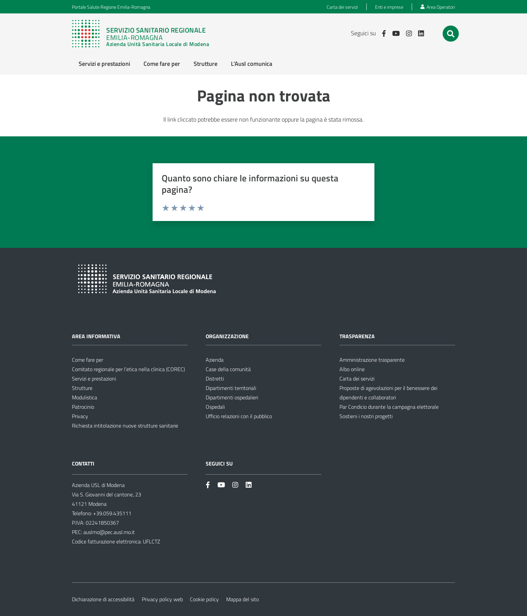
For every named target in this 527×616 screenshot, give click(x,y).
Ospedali (215, 407)
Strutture (82, 388)
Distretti (215, 379)
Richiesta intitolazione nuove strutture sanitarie (125, 426)
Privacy (80, 416)
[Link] (144, 33)
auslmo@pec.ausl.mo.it (109, 532)
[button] (451, 34)
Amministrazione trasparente (372, 360)
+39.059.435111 (111, 513)
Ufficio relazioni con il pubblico (239, 416)
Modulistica (84, 397)
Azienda (215, 360)
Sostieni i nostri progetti (366, 416)
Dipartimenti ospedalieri (232, 397)
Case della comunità (228, 369)
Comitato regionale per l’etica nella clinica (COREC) (128, 369)
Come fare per (87, 360)
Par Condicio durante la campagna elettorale (389, 407)
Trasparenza (357, 336)
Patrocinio (83, 407)
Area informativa (96, 336)
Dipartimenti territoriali (231, 388)
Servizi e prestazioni (94, 379)
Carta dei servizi (356, 379)
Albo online (352, 369)
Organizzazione (227, 336)
